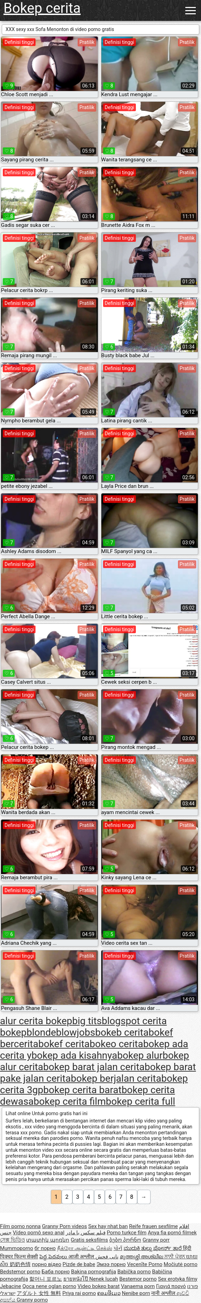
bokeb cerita (121, 1032)
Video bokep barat (99, 1286)
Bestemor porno (137, 1279)
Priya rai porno (79, 1293)
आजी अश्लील (81, 1257)
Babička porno (134, 1271)
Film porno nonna (20, 1226)
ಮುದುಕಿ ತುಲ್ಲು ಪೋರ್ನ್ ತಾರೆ (153, 1248)
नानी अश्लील (163, 1293)
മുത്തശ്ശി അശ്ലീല (142, 1257)
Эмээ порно (111, 1264)
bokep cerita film (70, 1101)
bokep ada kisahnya (74, 1055)
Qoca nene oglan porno (49, 1286)
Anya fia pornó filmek (172, 1232)
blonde (41, 1032)
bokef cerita (64, 1044)
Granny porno (32, 1300)
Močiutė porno (181, 1264)
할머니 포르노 (45, 1279)
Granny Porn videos (64, 1226)
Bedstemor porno (20, 1271)
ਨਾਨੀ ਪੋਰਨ (175, 1257)
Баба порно (56, 1271)
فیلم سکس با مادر (86, 1232)
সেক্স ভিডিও (12, 1240)
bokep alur (140, 1055)
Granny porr (156, 1240)
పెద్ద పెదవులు (53, 1257)
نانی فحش (106, 1257)
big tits (87, 1021)
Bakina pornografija (93, 1271)
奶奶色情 (20, 1264)
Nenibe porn (136, 1293)
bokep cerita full (140, 1101)
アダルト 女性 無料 (39, 1293)
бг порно (45, 1248)
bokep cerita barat (82, 1090)
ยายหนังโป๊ (76, 1279)
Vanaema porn (138, 1286)
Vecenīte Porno (144, 1264)
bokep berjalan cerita (116, 1078)
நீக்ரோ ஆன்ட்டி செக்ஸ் (84, 1248)
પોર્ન (118, 1248)
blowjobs (75, 1032)
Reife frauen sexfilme (153, 1226)
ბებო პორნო (125, 1240)
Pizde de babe (79, 1264)
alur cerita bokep (36, 1021)
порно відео (46, 1264)
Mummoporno (16, 1248)
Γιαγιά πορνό (171, 1286)
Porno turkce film (126, 1232)
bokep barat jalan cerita (94, 1067)
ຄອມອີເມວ (109, 1293)
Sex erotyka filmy (177, 1279)
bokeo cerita (116, 1044)
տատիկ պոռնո (47, 1240)
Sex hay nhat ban (107, 1226)
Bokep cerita (41, 8)
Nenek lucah (103, 1279)
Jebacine (10, 1286)
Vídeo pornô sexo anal (38, 1232)
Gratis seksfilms (89, 1240)
